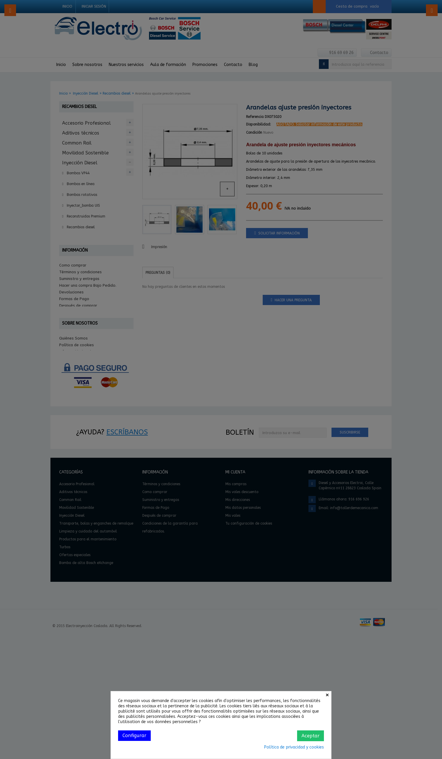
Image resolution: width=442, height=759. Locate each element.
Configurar (134, 735)
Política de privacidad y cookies (294, 747)
